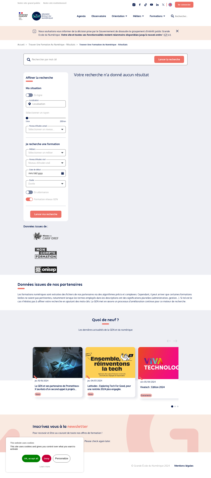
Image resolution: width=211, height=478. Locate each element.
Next (175, 341)
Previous (169, 341)
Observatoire (98, 16)
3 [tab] (177, 406)
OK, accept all (31, 458)
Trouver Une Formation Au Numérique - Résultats (52, 44)
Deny (46, 458)
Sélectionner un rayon (37, 112)
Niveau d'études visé (37, 159)
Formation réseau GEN (47, 199)
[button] (46, 129)
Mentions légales (183, 465)
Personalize (61, 458)
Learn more (44, 466)
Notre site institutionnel (55, 3)
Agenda (81, 16)
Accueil (21, 44)
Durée (31, 180)
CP (166, 34)
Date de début (35, 170)
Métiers (32, 149)
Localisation (34, 100)
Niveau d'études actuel (38, 126)
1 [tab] (172, 406)
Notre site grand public (29, 3)
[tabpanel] (57, 372)
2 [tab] (175, 406)
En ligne (38, 95)
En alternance (41, 192)
